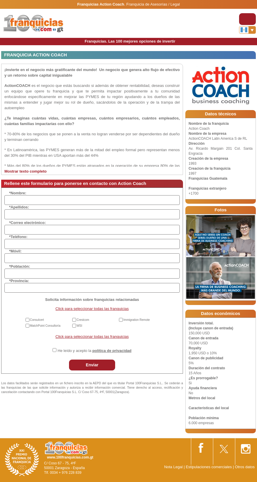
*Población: (19, 266)
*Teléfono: (18, 237)
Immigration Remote (136, 319)
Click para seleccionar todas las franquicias (92, 308)
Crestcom (83, 319)
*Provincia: (19, 281)
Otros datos (245, 467)
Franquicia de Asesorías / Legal (153, 4)
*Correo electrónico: (27, 222)
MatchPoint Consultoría (45, 325)
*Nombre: (17, 193)
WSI (79, 325)
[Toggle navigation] (247, 19)
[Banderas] (247, 30)
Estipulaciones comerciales (209, 467)
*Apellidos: (19, 207)
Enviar (92, 365)
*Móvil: (15, 251)
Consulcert (37, 319)
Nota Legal (173, 467)
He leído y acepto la (94, 350)
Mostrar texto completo (25, 171)
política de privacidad (112, 350)
